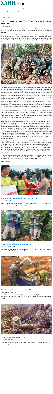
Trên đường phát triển (23, 8)
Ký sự (37, 8)
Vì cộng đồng (45, 8)
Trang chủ (4, 8)
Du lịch (32, 8)
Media (3, 12)
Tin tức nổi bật (12, 8)
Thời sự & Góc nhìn (6, 17)
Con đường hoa (21, 12)
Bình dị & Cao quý (11, 12)
